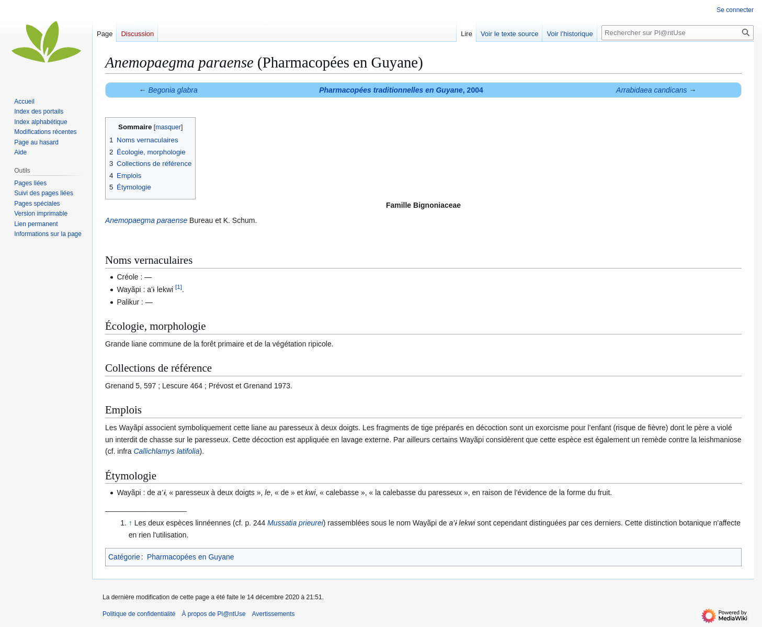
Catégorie (124, 557)
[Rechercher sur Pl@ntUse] (677, 32)
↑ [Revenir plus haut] (130, 523)
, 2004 (401, 90)
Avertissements (273, 614)
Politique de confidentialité (139, 614)
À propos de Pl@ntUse (213, 614)
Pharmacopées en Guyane (190, 557)
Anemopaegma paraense (146, 220)
